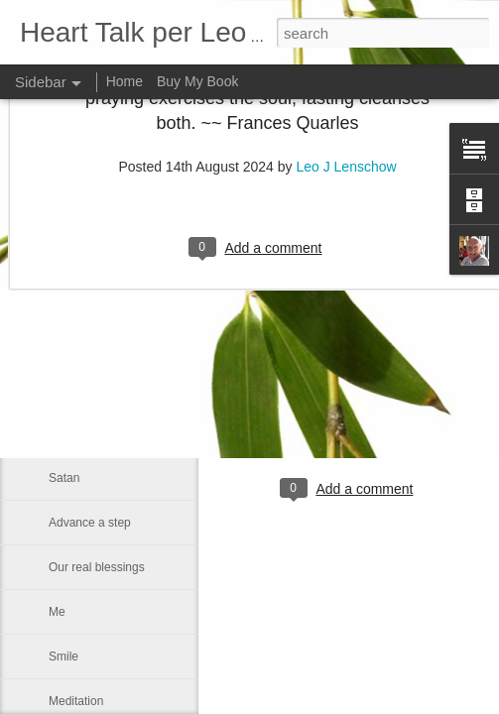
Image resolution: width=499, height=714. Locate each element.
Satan (64, 478)
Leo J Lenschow (408, 408)
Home (124, 81)
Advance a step (90, 523)
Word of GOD (84, 389)
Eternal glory (82, 299)
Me (57, 612)
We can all (76, 433)
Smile (63, 656)
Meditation (76, 701)
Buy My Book (197, 81)
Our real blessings (97, 567)
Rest (61, 344)
